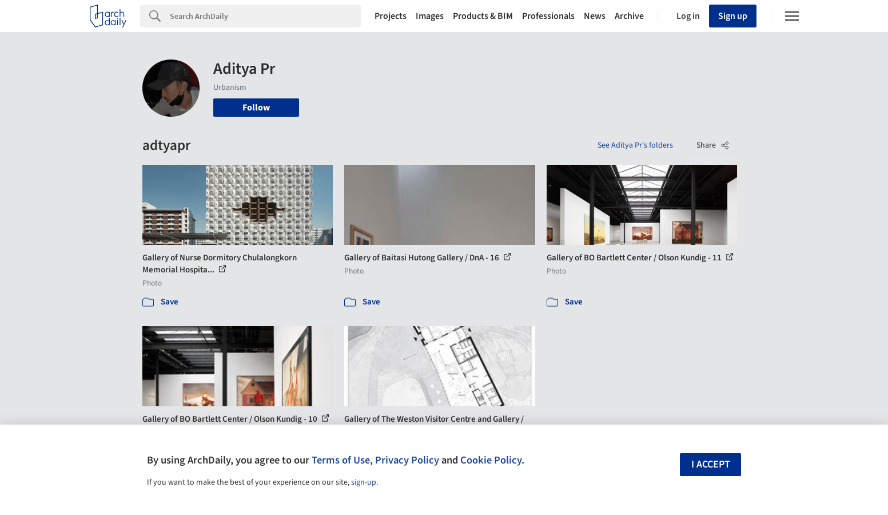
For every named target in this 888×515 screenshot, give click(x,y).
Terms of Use (341, 460)
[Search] (265, 16)
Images (430, 16)
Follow (256, 107)
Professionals (548, 16)
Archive (629, 16)
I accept (710, 464)
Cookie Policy (490, 460)
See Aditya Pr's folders (635, 145)
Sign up (732, 16)
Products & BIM (483, 16)
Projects (391, 16)
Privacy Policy (407, 460)
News (595, 16)
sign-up (363, 482)
